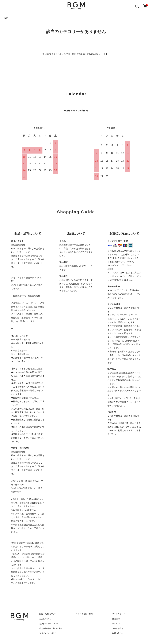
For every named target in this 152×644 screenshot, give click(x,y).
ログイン (116, 623)
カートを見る (118, 628)
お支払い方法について (49, 623)
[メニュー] (6, 6)
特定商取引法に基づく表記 (50, 628)
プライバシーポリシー (49, 633)
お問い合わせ (118, 633)
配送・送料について (48, 614)
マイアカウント (118, 614)
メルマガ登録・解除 (84, 614)
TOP (6, 18)
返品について (45, 619)
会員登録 (116, 619)
